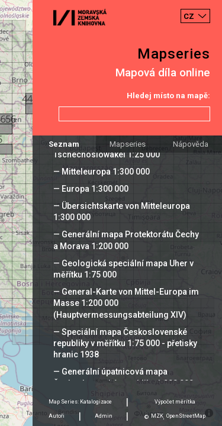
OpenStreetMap (185, 416)
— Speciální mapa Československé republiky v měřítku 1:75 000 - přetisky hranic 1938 (125, 343)
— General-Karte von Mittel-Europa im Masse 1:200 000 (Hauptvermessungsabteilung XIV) (126, 303)
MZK (157, 416)
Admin (103, 416)
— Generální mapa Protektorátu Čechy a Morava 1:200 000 (126, 240)
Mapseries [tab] (128, 144)
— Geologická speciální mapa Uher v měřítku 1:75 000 (123, 269)
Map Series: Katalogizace (80, 402)
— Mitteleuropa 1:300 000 (101, 171)
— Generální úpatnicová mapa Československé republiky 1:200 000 (123, 377)
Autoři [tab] (57, 416)
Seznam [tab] (64, 144)
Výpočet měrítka (175, 402)
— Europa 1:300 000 (90, 188)
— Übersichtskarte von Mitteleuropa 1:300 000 (121, 211)
